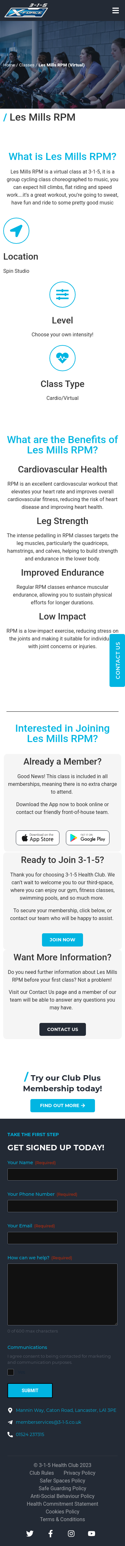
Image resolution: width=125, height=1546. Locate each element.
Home (9, 64)
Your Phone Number (42, 1194)
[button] (115, 10)
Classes (27, 64)
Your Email (31, 1226)
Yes (21, 1372)
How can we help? (39, 1258)
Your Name (31, 1162)
